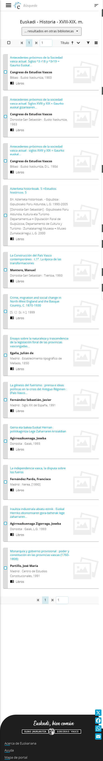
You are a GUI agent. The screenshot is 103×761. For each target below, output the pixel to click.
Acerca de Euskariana (20, 743)
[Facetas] (88, 43)
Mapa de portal (16, 757)
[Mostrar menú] (8, 5)
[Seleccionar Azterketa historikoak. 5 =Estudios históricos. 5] (5, 215)
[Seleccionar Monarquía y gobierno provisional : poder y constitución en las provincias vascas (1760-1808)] (5, 568)
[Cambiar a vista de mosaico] (96, 43)
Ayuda (9, 750)
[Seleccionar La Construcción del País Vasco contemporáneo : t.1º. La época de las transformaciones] (5, 270)
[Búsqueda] (57, 5)
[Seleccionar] (9, 43)
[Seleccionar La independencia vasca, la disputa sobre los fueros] (5, 482)
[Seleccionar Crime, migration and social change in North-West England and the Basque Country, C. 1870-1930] (5, 311)
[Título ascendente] (70, 43)
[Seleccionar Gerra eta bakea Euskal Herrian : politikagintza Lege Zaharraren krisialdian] (5, 441)
